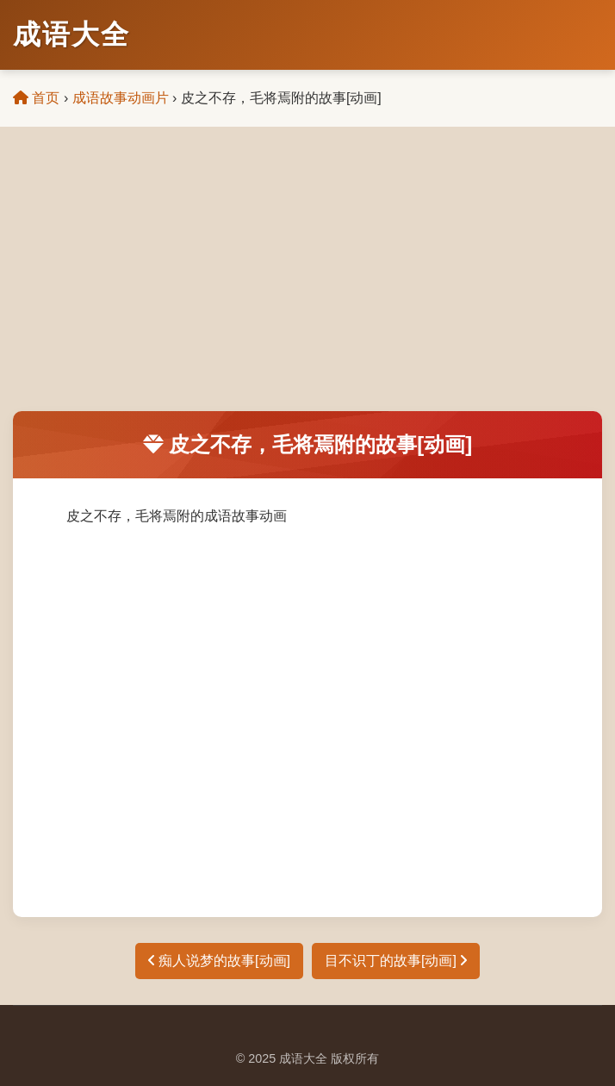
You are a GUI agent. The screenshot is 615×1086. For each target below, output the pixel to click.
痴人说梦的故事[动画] (219, 960)
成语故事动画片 (120, 97)
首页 (36, 97)
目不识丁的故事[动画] (396, 960)
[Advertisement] (307, 282)
